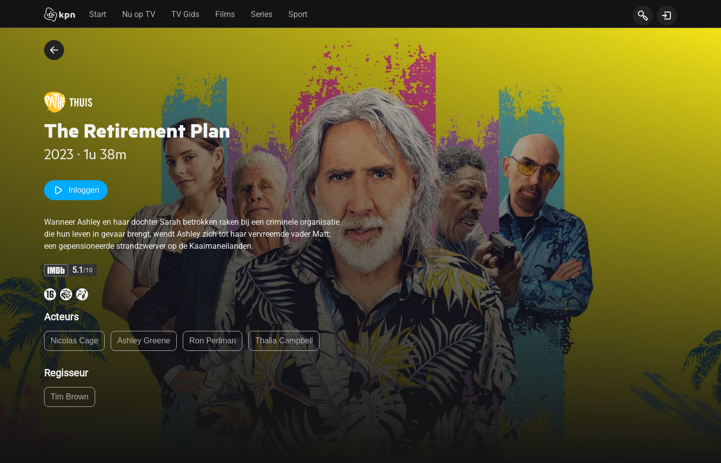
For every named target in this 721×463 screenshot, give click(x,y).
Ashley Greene (143, 340)
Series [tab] (261, 14)
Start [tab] (97, 14)
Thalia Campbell (284, 340)
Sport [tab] (297, 14)
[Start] (59, 16)
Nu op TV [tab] (138, 14)
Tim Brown (70, 396)
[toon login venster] (667, 16)
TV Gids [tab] (185, 14)
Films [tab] (225, 14)
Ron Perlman (212, 340)
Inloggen (76, 190)
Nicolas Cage (74, 340)
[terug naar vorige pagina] (54, 50)
